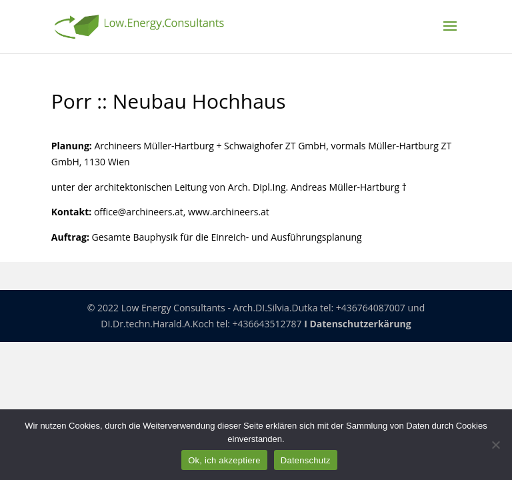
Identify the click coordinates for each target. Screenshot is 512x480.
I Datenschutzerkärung (357, 323)
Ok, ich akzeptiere (224, 460)
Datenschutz (306, 460)
